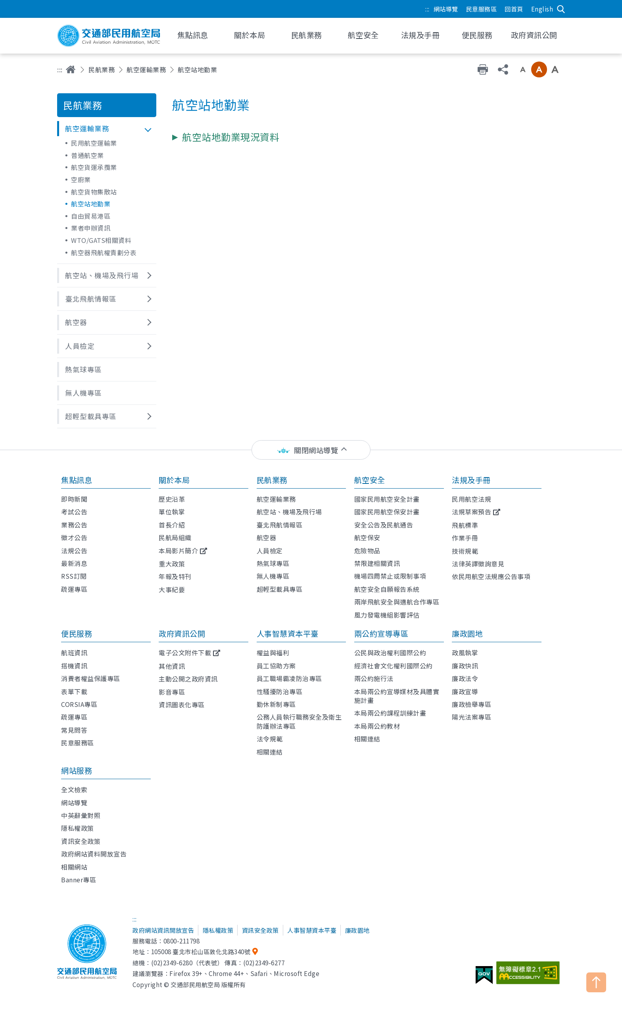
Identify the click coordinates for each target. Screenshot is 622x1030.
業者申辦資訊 (90, 228)
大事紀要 (172, 589)
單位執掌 (172, 511)
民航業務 (101, 69)
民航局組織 (175, 537)
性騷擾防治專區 (280, 691)
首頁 (71, 69)
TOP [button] (596, 982)
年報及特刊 (175, 576)
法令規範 (270, 738)
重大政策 (172, 563)
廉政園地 (467, 633)
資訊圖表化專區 (182, 704)
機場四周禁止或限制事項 (390, 576)
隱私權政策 (77, 828)
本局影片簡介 (178, 550)
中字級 (539, 69)
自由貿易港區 (90, 216)
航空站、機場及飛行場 (289, 511)
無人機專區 (273, 576)
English (542, 8)
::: (427, 8)
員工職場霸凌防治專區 (289, 678)
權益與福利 (273, 652)
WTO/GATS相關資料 (101, 240)
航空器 (266, 537)
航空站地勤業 (90, 203)
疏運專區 (74, 589)
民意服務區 (481, 8)
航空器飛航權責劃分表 (103, 252)
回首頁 (514, 8)
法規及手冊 (471, 479)
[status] (311, 450)
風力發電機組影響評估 (387, 615)
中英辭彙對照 (80, 815)
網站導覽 (446, 8)
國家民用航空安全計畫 (387, 499)
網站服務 (76, 770)
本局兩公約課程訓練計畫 (390, 713)
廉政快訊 (465, 665)
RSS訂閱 (74, 576)
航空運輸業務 (146, 69)
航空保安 (367, 537)
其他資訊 (172, 666)
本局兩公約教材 (377, 726)
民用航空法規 (471, 499)
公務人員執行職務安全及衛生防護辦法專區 (299, 721)
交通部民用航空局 (108, 36)
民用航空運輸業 (94, 143)
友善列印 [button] (483, 69)
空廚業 (81, 179)
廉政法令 (465, 678)
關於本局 (174, 479)
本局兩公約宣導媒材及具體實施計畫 (397, 696)
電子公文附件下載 (185, 652)
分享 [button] (503, 69)
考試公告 (74, 511)
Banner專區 (78, 879)
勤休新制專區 (276, 704)
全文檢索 (74, 789)
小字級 (523, 69)
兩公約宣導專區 (381, 633)
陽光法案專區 (471, 717)
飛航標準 (465, 525)
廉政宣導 (465, 691)
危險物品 (367, 550)
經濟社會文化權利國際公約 (393, 665)
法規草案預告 (471, 511)
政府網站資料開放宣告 (94, 854)
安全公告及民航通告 (383, 524)
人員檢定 (270, 550)
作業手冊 (465, 538)
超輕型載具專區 (280, 589)
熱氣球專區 (273, 563)
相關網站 (74, 867)
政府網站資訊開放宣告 (163, 930)
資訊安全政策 (80, 841)
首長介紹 (172, 524)
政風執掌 (465, 652)
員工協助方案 (276, 665)
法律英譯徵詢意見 (478, 563)
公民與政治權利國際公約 (390, 652)
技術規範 (465, 551)
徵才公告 (74, 537)
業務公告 (74, 524)
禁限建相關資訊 (377, 563)
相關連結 (270, 752)
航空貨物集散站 (94, 191)
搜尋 (561, 9)
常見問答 (74, 730)
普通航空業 (87, 155)
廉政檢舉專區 (471, 704)
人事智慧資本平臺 (288, 633)
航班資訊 (74, 652)
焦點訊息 (76, 479)
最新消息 (74, 563)
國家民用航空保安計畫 (387, 511)
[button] (106, 128)
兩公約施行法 (374, 678)
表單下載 (74, 691)
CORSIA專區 (79, 704)
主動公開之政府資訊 (188, 678)
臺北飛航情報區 (280, 524)
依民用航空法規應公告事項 (491, 576)
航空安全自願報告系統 (387, 589)
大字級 (555, 69)
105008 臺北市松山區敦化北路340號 (201, 951)
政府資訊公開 (182, 633)
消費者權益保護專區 (90, 678)
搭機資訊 (74, 665)
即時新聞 (74, 499)
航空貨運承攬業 (94, 167)
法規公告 (74, 550)
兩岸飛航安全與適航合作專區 (397, 601)
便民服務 (76, 633)
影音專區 (172, 692)
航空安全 (369, 479)
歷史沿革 (172, 499)
